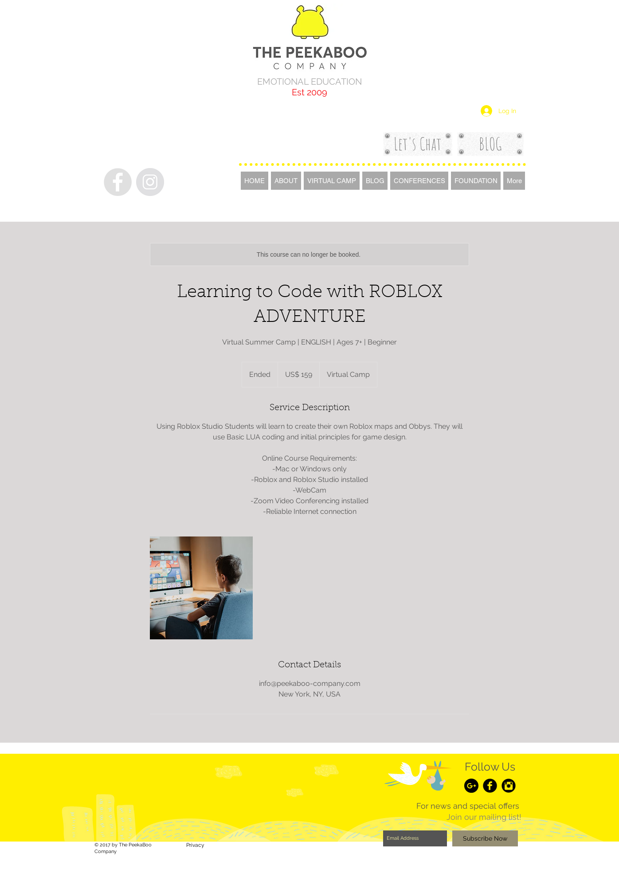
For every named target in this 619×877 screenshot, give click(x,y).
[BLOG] (490, 144)
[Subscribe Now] (485, 838)
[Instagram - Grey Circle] (150, 182)
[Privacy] (195, 845)
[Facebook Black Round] (490, 786)
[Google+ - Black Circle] (471, 786)
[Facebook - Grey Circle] (118, 182)
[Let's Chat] (417, 144)
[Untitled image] (201, 587)
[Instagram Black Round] (508, 786)
